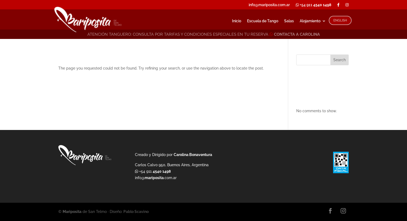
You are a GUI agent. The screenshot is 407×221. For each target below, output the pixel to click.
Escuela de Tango (262, 21)
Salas (289, 21)
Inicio (236, 21)
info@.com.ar (156, 178)
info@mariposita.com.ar (269, 5)
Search (339, 60)
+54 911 (313, 5)
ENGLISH (340, 20)
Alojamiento (310, 21)
